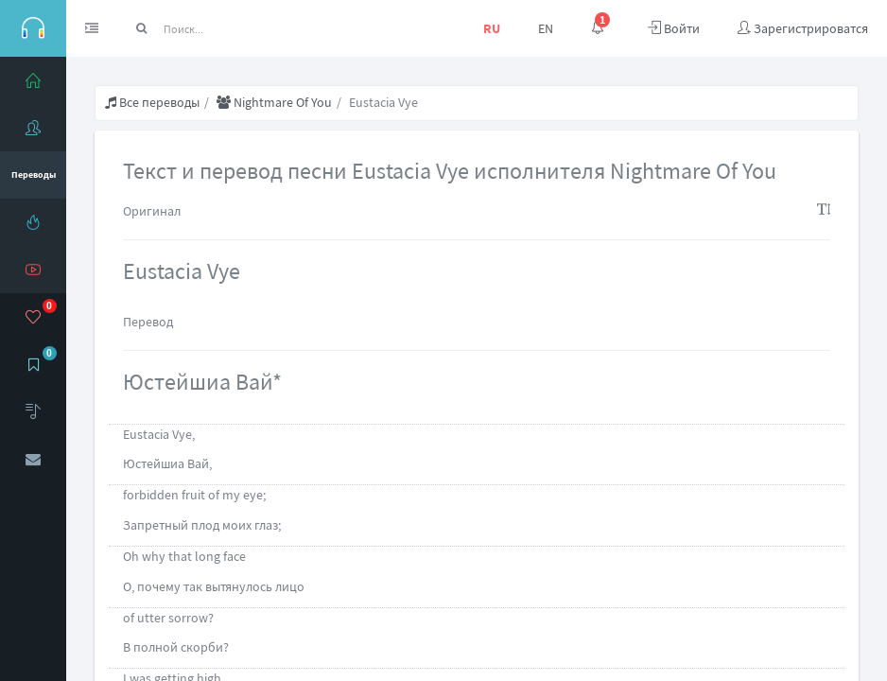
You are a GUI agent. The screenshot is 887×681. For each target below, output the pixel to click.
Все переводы (152, 102)
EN (545, 28)
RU (491, 28)
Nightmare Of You (274, 102)
